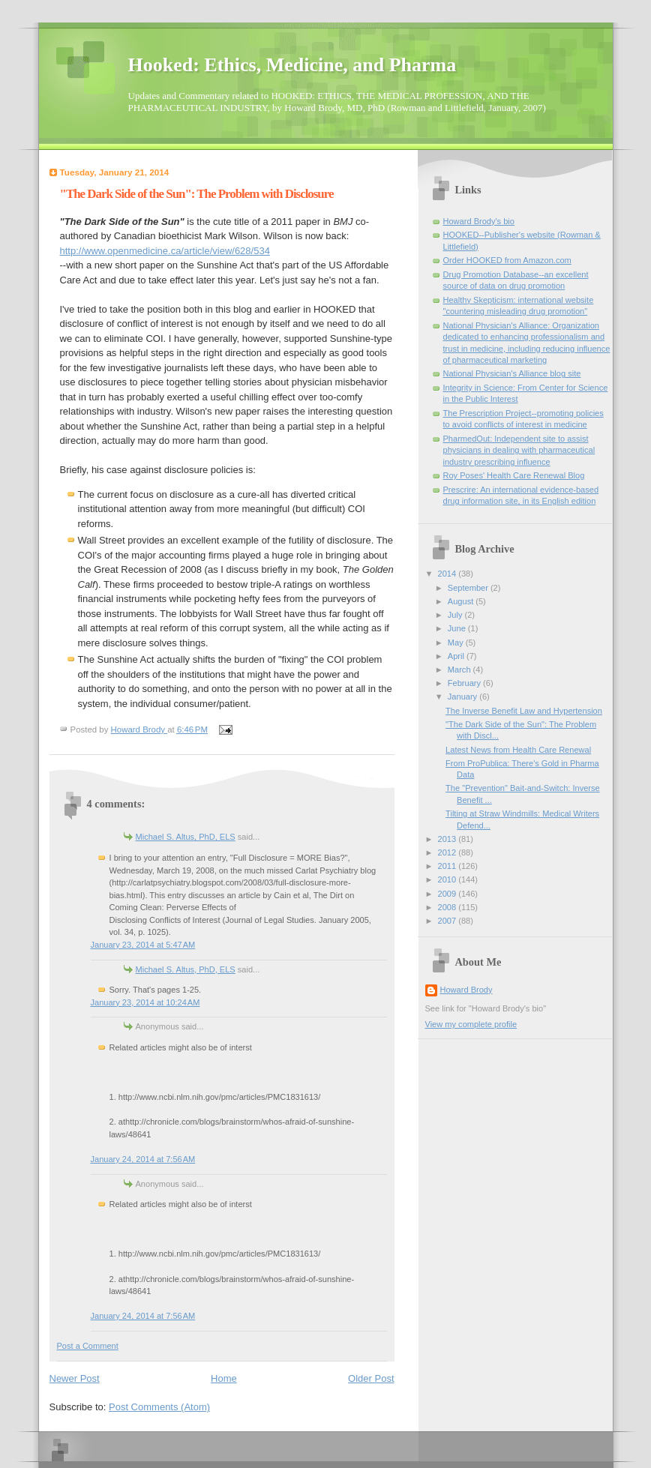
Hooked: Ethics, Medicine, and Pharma (292, 65)
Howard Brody (466, 989)
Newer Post (75, 1378)
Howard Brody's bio (478, 221)
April (457, 656)
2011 (448, 865)
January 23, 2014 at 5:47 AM (143, 944)
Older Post (371, 1378)
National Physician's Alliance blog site (512, 373)
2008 (448, 907)
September (469, 587)
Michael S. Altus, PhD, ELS (186, 836)
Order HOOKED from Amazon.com (507, 260)
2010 (448, 879)
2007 (448, 920)
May (457, 642)
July (456, 614)
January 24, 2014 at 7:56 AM (143, 1159)
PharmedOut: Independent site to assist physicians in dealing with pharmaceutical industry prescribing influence (519, 450)
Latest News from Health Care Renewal (518, 749)
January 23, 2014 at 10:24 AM (145, 1002)
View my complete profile (471, 1024)
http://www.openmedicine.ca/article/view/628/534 (165, 250)
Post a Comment (87, 1345)
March (460, 669)
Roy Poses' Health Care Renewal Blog (514, 475)
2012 (448, 852)
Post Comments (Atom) (159, 1407)
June (458, 628)
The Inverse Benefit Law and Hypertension (524, 710)
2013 (448, 838)
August (462, 601)
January (463, 696)
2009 (448, 893)
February (465, 683)
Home (224, 1378)
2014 (448, 573)
